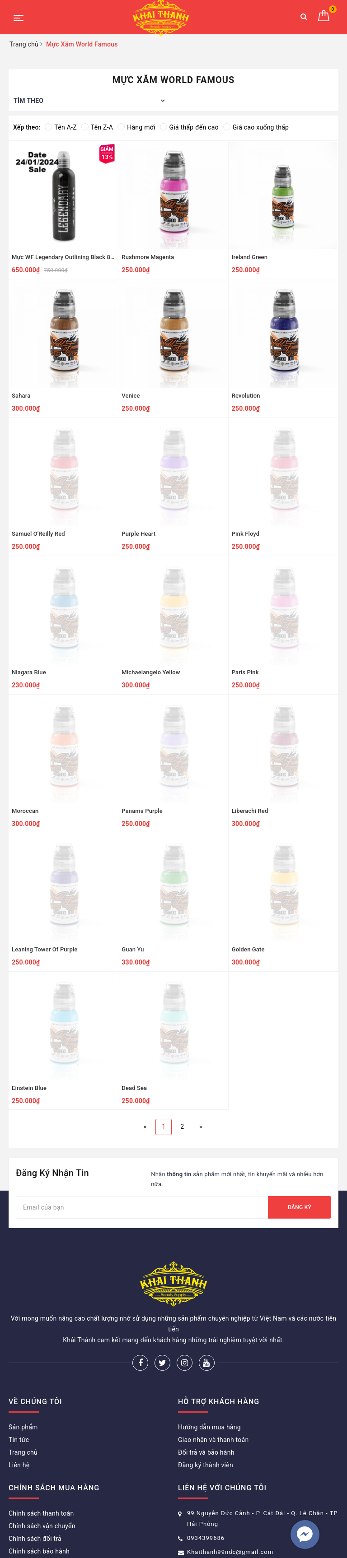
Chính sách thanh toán (41, 1468)
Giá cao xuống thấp (256, 127)
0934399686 (206, 1492)
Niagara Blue (29, 672)
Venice (131, 395)
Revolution (246, 395)
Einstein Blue (29, 1088)
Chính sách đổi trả (35, 1493)
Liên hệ (19, 1420)
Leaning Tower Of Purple (44, 949)
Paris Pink (245, 672)
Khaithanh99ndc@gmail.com (230, 1506)
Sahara (21, 395)
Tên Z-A (97, 127)
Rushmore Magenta (148, 257)
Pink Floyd (246, 533)
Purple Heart (138, 533)
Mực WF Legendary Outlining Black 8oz (64, 257)
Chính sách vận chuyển (42, 1480)
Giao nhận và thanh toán (213, 1394)
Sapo (260, 1537)
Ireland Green (249, 257)
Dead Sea (134, 1088)
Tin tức (19, 1394)
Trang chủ (23, 1407)
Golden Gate (248, 949)
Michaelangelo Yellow (151, 672)
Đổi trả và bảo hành (206, 1407)
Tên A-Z (60, 127)
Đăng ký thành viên (205, 1420)
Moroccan (25, 810)
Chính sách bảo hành (39, 1506)
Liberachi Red (250, 810)
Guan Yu (133, 949)
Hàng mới (136, 127)
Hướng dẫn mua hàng (209, 1382)
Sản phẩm (23, 1382)
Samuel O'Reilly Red (38, 533)
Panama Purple (142, 810)
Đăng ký (299, 1207)
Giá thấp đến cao (189, 127)
